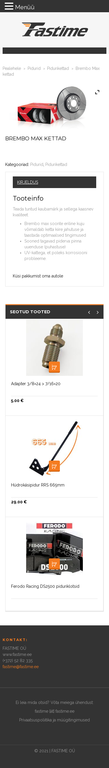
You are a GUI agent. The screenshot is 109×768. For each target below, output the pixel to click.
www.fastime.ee (17, 654)
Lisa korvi (54, 367)
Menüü (25, 7)
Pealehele (12, 68)
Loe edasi (54, 466)
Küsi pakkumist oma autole (38, 276)
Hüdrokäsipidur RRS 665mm (38, 485)
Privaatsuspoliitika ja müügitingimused (54, 720)
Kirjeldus (27, 182)
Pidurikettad (58, 68)
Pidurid (34, 68)
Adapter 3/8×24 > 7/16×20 (35, 383)
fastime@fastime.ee (21, 666)
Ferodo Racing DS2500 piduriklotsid (45, 586)
